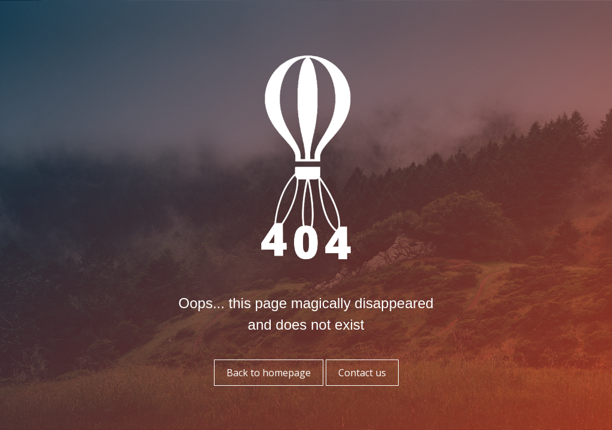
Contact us (362, 372)
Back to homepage (269, 372)
